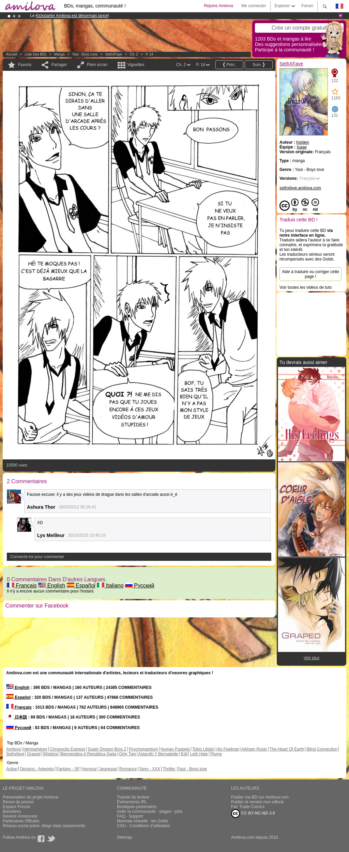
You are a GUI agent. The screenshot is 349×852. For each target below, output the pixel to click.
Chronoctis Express (67, 749)
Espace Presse (16, 806)
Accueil (11, 54)
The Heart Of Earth (287, 749)
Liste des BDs (35, 54)
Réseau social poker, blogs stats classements (44, 825)
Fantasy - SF (68, 769)
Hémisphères (35, 749)
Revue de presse (18, 802)
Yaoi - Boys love (85, 54)
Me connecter (253, 5)
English (51, 585)
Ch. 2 (134, 54)
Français (22, 585)
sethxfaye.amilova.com (300, 188)
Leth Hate (199, 754)
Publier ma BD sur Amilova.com (260, 797)
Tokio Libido (203, 749)
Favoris (24, 64)
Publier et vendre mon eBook (257, 802)
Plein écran (97, 64)
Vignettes (135, 64)
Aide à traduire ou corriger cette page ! (310, 274)
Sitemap (124, 837)
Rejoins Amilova (218, 5)
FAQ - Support (130, 816)
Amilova (13, 749)
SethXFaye (113, 54)
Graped (34, 754)
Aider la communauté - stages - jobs (149, 811)
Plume (216, 754)
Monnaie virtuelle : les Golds (142, 821)
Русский (139, 585)
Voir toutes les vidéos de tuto (305, 287)
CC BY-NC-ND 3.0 (253, 813)
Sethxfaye (15, 754)
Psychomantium (143, 749)
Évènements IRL (132, 802)
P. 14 (149, 54)
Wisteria (50, 754)
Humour (89, 769)
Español (81, 585)
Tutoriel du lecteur (133, 797)
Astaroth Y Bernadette (158, 754)
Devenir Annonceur (20, 816)
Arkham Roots (254, 749)
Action (11, 769)
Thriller (169, 769)
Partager (59, 64)
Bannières (12, 811)
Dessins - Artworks (37, 769)
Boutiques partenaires (137, 806)
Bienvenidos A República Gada (88, 754)
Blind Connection (321, 749)
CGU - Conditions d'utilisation (143, 825)
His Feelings (227, 749)
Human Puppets (175, 749)
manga (59, 54)
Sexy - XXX (149, 769)
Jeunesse (108, 769)
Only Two (127, 754)
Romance (128, 769)
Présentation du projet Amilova (30, 797)
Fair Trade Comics (247, 806)
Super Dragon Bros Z (107, 749)
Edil (184, 754)
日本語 (16, 717)
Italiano (110, 585)
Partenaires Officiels (21, 821)
